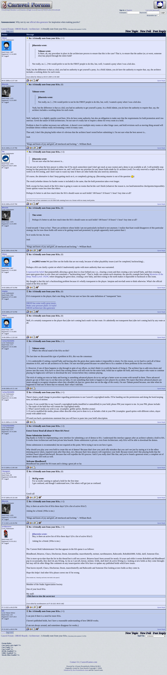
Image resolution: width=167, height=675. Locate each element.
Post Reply (159, 31)
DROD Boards (21, 29)
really (43, 303)
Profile (49, 10)
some (38, 303)
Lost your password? (153, 10)
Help (7, 10)
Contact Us (74, 662)
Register (129, 10)
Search (39, 10)
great (48, 303)
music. (53, 303)
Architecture (34, 29)
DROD (29, 303)
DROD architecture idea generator (40, 308)
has (34, 303)
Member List (14, 10)
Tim (3, 151)
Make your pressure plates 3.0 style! (41, 305)
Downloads (56, 10)
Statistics (23, 10)
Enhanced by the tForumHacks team (76, 670)
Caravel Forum (7, 29)
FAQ (3, 10)
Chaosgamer (6, 471)
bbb (3, 611)
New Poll (145, 31)
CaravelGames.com (89, 662)
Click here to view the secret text (41, 596)
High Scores (32, 10)
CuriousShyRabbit (8, 341)
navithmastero (6, 527)
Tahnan (4, 38)
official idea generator (39, 22)
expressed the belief (36, 272)
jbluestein (5, 84)
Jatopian (5, 291)
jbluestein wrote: (39, 534)
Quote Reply (161, 81)
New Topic (131, 31)
